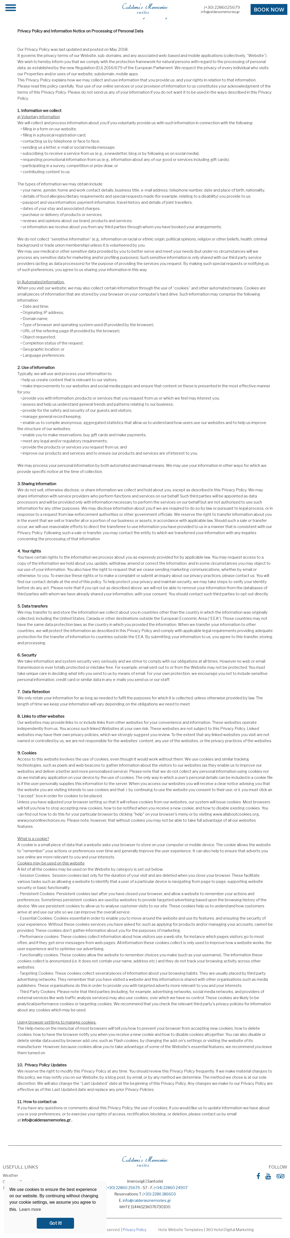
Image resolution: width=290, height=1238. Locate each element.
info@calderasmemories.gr (220, 12)
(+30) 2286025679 (222, 7)
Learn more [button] (30, 1209)
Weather (10, 1175)
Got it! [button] (56, 1223)
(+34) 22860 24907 (170, 1187)
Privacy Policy (134, 1229)
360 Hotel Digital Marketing (230, 1229)
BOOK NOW (269, 9)
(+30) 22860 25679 (123, 1187)
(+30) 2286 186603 (159, 1194)
